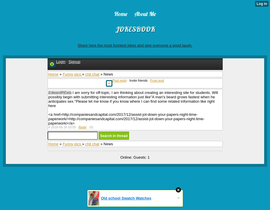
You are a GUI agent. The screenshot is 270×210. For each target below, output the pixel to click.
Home (53, 74)
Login (60, 62)
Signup (74, 62)
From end (157, 80)
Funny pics (72, 74)
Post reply (119, 80)
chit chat (92, 74)
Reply (83, 127)
